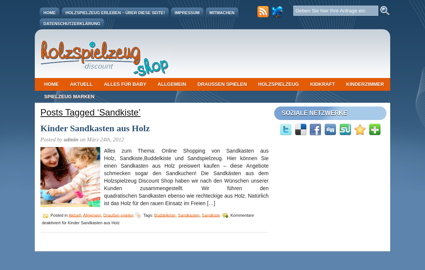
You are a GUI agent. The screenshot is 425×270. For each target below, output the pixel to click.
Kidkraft (322, 84)
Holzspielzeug (278, 84)
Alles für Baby (125, 84)
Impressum (187, 12)
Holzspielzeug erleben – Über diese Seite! (115, 12)
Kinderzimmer (365, 84)
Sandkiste (211, 215)
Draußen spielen (222, 84)
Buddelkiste (164, 215)
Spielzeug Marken (69, 96)
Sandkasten (188, 215)
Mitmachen (222, 12)
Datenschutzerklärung (71, 23)
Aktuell (81, 84)
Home (49, 12)
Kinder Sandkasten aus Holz (95, 128)
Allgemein (172, 84)
